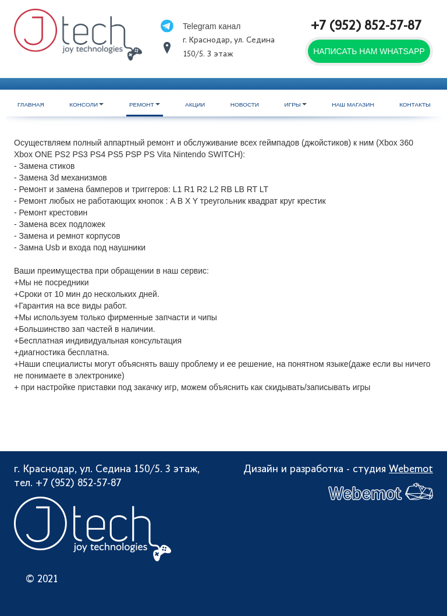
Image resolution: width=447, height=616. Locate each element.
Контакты (415, 104)
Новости (244, 104)
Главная (30, 104)
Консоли (86, 104)
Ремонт (144, 104)
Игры (296, 104)
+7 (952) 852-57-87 (366, 26)
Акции (195, 104)
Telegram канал (211, 26)
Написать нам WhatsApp (369, 51)
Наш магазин (353, 104)
